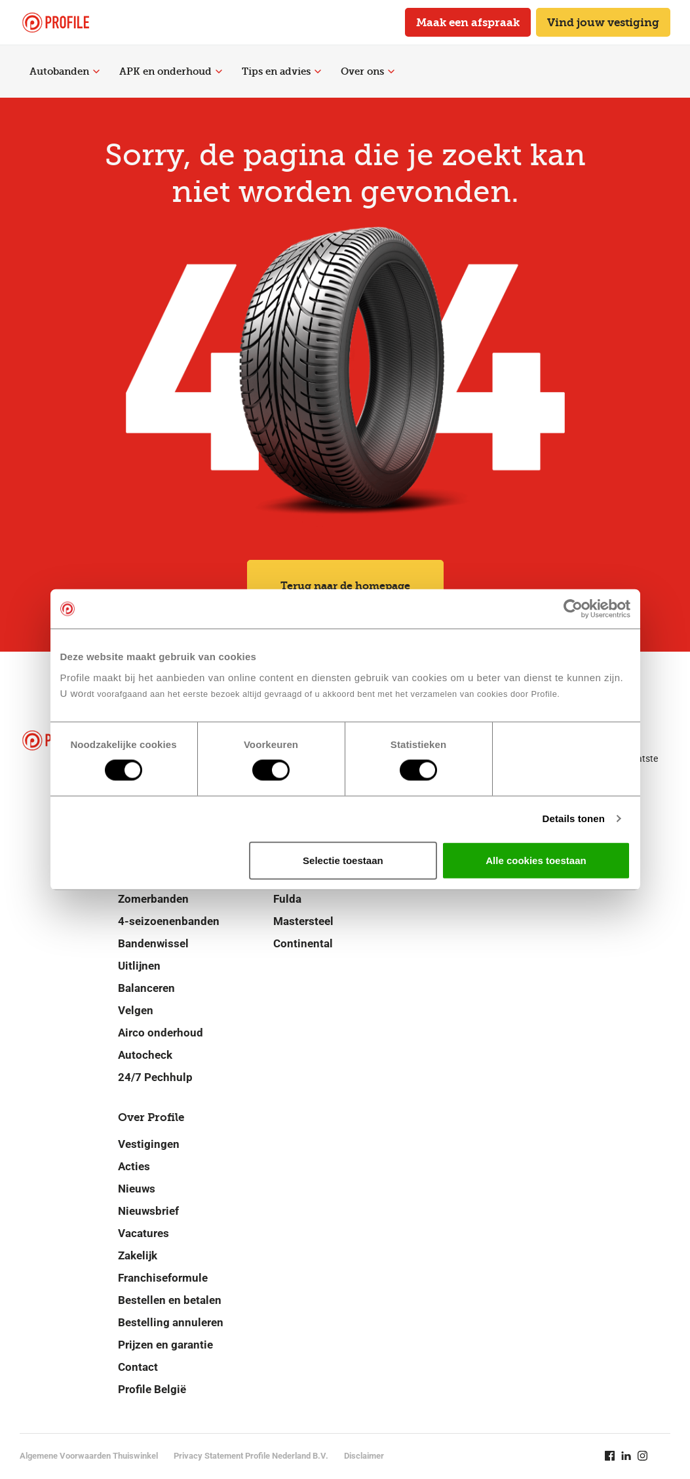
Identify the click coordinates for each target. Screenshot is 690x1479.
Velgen (135, 1010)
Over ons (367, 71)
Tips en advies (281, 71)
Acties (134, 1166)
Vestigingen (149, 1144)
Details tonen (574, 818)
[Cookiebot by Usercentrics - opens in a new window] (573, 609)
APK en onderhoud (170, 71)
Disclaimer (364, 1456)
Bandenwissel (153, 943)
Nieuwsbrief (148, 1210)
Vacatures (143, 1233)
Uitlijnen (139, 965)
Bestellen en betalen (169, 1300)
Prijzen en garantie (165, 1344)
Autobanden (64, 71)
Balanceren (146, 988)
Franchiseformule (163, 1277)
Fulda (287, 898)
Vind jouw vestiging (603, 22)
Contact (138, 1366)
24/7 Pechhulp (155, 1077)
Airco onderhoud (160, 1032)
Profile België (152, 1389)
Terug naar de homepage (345, 586)
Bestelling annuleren (170, 1322)
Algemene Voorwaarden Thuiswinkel (89, 1456)
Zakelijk (137, 1255)
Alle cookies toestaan (536, 859)
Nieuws (136, 1188)
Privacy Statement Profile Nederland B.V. (251, 1456)
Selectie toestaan (343, 859)
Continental (303, 943)
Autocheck (145, 1054)
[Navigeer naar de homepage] (56, 22)
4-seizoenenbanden (169, 921)
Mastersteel (303, 921)
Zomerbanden (153, 898)
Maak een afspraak (468, 22)
